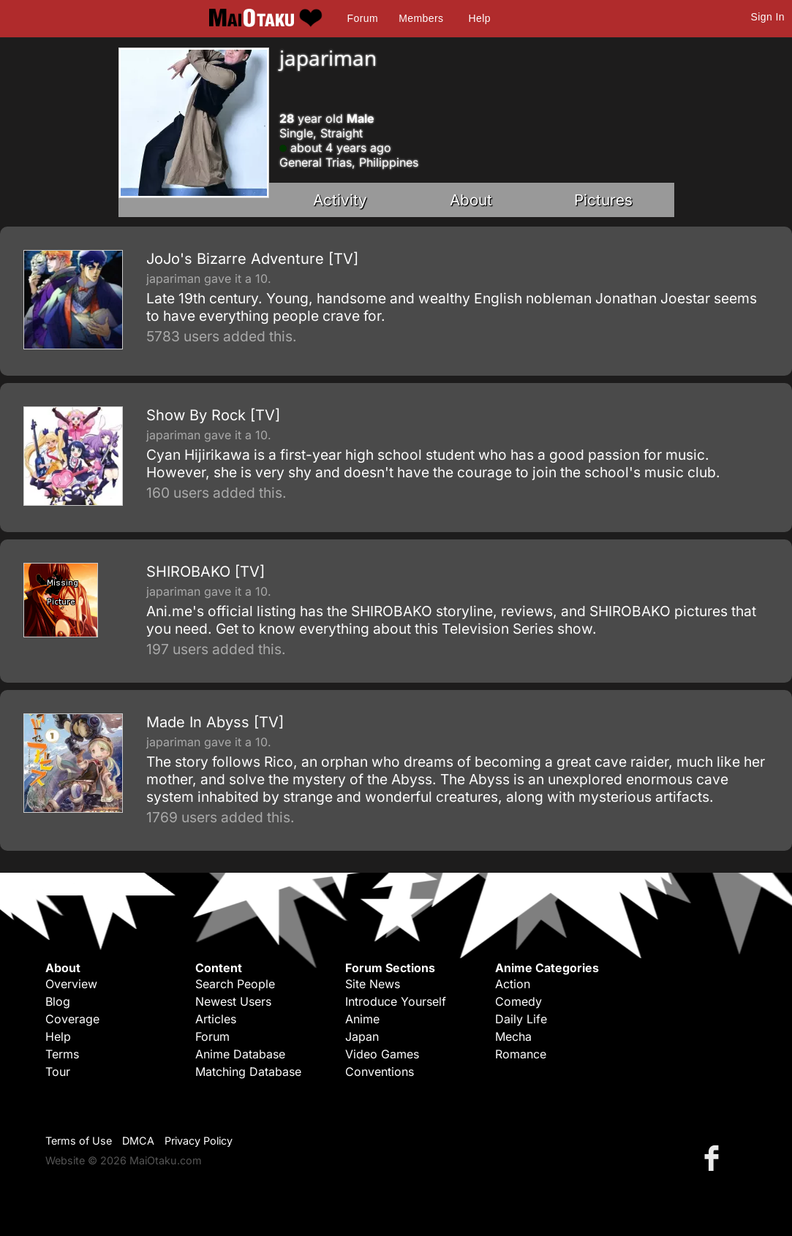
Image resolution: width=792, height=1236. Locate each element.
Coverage (72, 1019)
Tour (57, 1071)
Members (421, 18)
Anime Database (240, 1054)
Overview (71, 984)
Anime (362, 1019)
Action (512, 984)
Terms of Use (78, 1140)
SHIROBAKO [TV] (205, 571)
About (471, 200)
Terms (62, 1054)
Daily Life (521, 1019)
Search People (235, 984)
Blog (57, 1001)
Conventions (379, 1071)
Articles (215, 1019)
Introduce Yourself (395, 1001)
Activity (340, 200)
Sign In (768, 17)
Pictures (603, 200)
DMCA (138, 1140)
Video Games (382, 1054)
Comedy (518, 1001)
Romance (520, 1054)
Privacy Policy (199, 1140)
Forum (362, 18)
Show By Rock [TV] (213, 415)
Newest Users (233, 1001)
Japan (362, 1036)
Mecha (513, 1036)
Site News (372, 984)
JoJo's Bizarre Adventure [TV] (252, 259)
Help (480, 18)
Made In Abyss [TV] (215, 722)
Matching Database (248, 1071)
